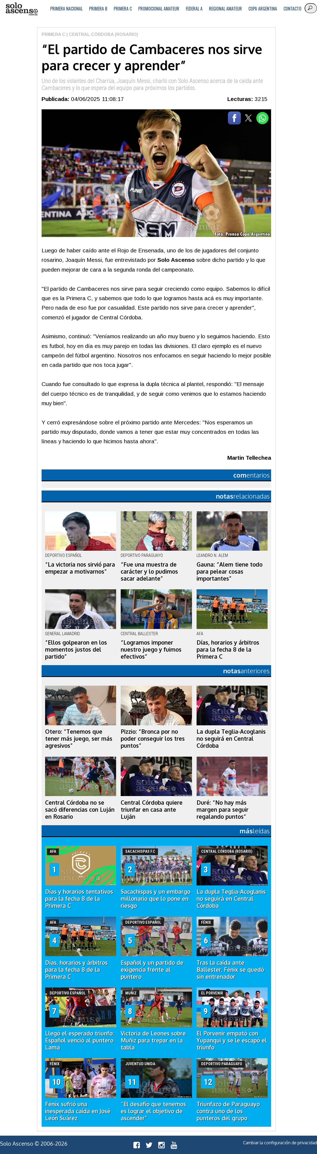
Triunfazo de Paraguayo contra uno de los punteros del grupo (228, 1111)
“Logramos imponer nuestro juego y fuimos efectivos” (151, 649)
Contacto (292, 8)
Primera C (123, 8)
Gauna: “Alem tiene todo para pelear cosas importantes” (229, 571)
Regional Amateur (225, 8)
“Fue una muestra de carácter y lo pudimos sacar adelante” (149, 571)
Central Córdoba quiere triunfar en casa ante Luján (152, 809)
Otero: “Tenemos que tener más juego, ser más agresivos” (78, 738)
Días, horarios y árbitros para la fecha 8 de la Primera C (228, 649)
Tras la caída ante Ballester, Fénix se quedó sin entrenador (230, 969)
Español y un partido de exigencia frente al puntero (152, 969)
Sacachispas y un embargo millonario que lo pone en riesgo (155, 898)
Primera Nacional (66, 8)
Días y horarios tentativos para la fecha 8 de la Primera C (79, 898)
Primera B (98, 8)
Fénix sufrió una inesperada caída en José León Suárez (77, 1111)
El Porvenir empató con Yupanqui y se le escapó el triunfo (232, 1040)
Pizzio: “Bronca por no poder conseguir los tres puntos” (153, 738)
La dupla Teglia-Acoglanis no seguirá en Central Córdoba (231, 738)
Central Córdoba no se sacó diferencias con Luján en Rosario (79, 809)
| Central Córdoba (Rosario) (101, 34)
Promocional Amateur (158, 8)
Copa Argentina (262, 8)
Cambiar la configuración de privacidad (280, 1142)
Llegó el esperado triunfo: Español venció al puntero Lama (79, 1040)
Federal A (194, 8)
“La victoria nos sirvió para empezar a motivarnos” (80, 568)
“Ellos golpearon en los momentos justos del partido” (76, 649)
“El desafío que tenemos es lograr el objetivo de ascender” (153, 1111)
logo (22, 9)
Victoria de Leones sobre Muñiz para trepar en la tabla (153, 1040)
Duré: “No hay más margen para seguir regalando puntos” (222, 809)
